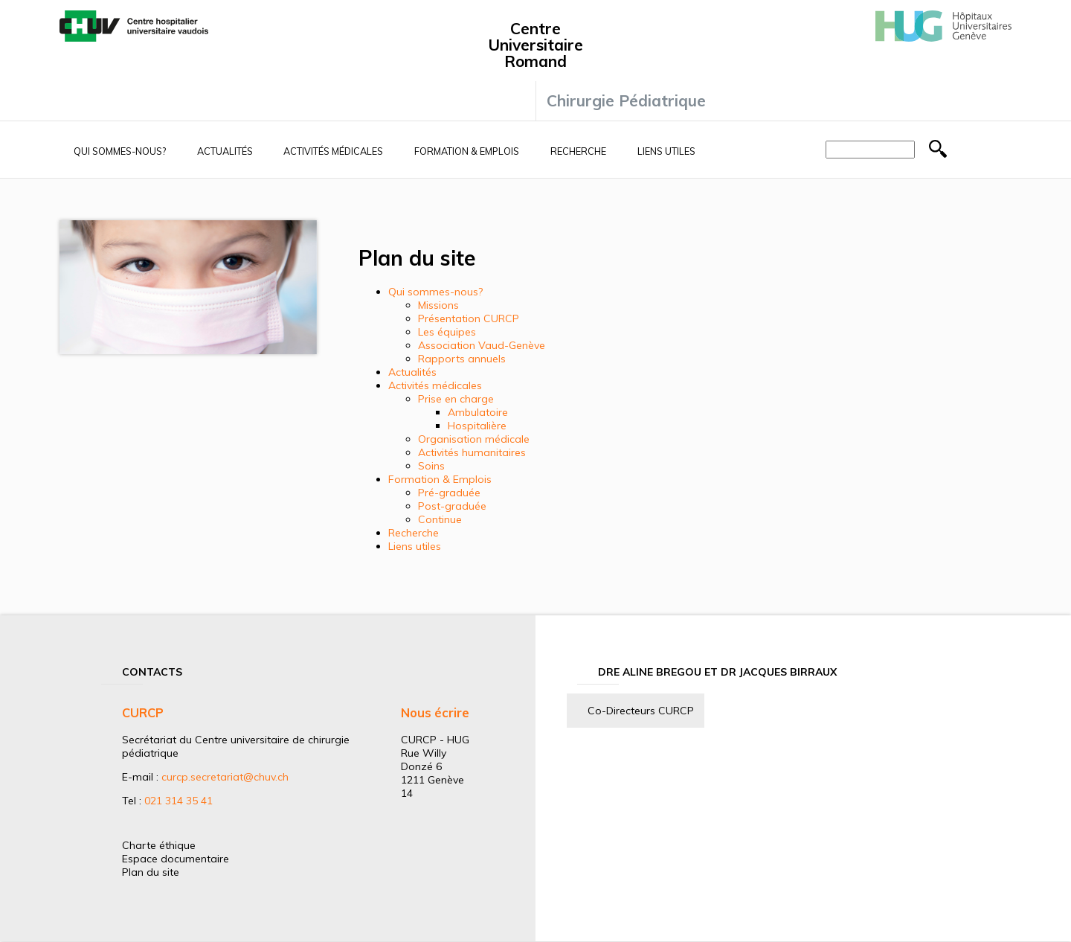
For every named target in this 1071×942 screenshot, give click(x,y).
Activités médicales (333, 151)
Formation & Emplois (466, 151)
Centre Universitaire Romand (535, 45)
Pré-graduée (449, 492)
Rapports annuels (462, 358)
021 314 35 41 (178, 800)
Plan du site (150, 872)
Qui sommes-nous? (120, 151)
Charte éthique (159, 845)
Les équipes (447, 332)
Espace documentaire (175, 858)
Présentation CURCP (468, 318)
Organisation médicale (474, 439)
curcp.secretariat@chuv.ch (225, 777)
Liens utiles (666, 151)
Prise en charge (456, 399)
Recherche (578, 151)
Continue (440, 519)
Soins (431, 465)
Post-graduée (452, 506)
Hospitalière (477, 425)
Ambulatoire (478, 412)
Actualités (225, 151)
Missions (438, 305)
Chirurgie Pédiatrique (626, 100)
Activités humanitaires (472, 452)
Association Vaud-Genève (481, 345)
